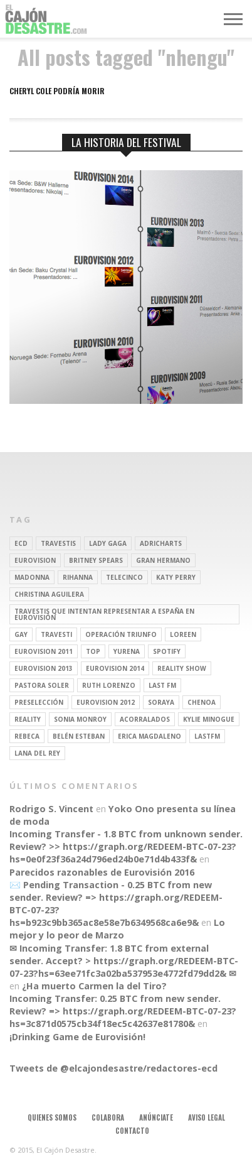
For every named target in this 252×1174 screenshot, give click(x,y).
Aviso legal (206, 1117)
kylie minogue (208, 719)
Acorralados (145, 719)
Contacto (132, 1131)
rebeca (26, 736)
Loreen (183, 634)
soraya (161, 702)
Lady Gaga (108, 543)
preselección (38, 702)
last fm (162, 685)
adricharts (161, 543)
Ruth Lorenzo (108, 685)
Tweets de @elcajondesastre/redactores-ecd (113, 1068)
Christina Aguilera (49, 594)
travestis (58, 543)
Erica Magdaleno (149, 736)
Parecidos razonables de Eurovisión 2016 (101, 872)
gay (21, 634)
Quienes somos (52, 1117)
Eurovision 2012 (105, 702)
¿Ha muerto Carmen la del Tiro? (94, 986)
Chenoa (201, 702)
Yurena (126, 651)
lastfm (207, 736)
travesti (56, 634)
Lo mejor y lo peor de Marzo (117, 928)
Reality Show (181, 668)
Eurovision (35, 560)
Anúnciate (156, 1117)
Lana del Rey (37, 753)
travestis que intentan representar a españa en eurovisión (104, 614)
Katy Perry (176, 577)
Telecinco (124, 577)
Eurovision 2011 (43, 651)
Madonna (32, 577)
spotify (167, 651)
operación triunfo (121, 634)
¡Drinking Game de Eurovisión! (77, 1037)
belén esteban (79, 736)
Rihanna (78, 577)
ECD (21, 543)
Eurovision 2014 (115, 668)
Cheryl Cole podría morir (57, 91)
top (93, 651)
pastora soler (41, 685)
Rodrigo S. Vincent (51, 809)
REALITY (27, 719)
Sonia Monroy (80, 719)
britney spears (96, 560)
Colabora (108, 1117)
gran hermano (163, 560)
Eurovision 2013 (43, 668)
